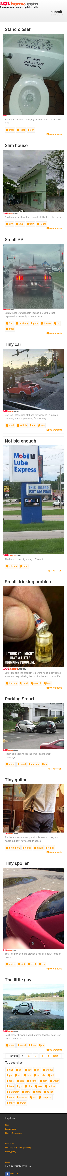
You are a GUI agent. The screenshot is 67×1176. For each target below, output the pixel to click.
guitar (26, 847)
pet (9, 1075)
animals (39, 1075)
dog (28, 1069)
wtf (18, 1075)
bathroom (12, 1092)
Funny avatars (10, 1129)
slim (9, 224)
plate (34, 323)
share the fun (57, 13)
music (38, 847)
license (46, 323)
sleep (37, 1092)
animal (48, 1069)
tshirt (10, 1103)
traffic (21, 1103)
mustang (22, 323)
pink (21, 964)
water (54, 1080)
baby (43, 1080)
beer (47, 683)
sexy (10, 1097)
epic (20, 1080)
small (10, 129)
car (57, 323)
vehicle (22, 425)
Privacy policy (10, 1152)
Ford (9, 323)
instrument (13, 847)
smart (10, 764)
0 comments (54, 134)
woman (21, 1097)
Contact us (9, 1144)
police (48, 1092)
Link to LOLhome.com (13, 1133)
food (27, 1075)
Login (7, 1162)
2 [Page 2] (29, 1056)
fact (33, 1097)
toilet (21, 129)
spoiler (11, 964)
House (41, 224)
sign (10, 1069)
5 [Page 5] (48, 1056)
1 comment (55, 570)
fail (51, 1075)
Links (7, 1125)
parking (33, 764)
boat (32, 1045)
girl (19, 1086)
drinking (11, 683)
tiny (41, 425)
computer (45, 1097)
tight (30, 224)
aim (30, 129)
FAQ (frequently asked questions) (18, 1148)
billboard (12, 566)
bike (28, 1086)
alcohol (36, 683)
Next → (57, 1056)
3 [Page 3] (35, 1056)
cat (19, 1069)
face (10, 1086)
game (26, 1092)
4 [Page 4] (42, 1056)
